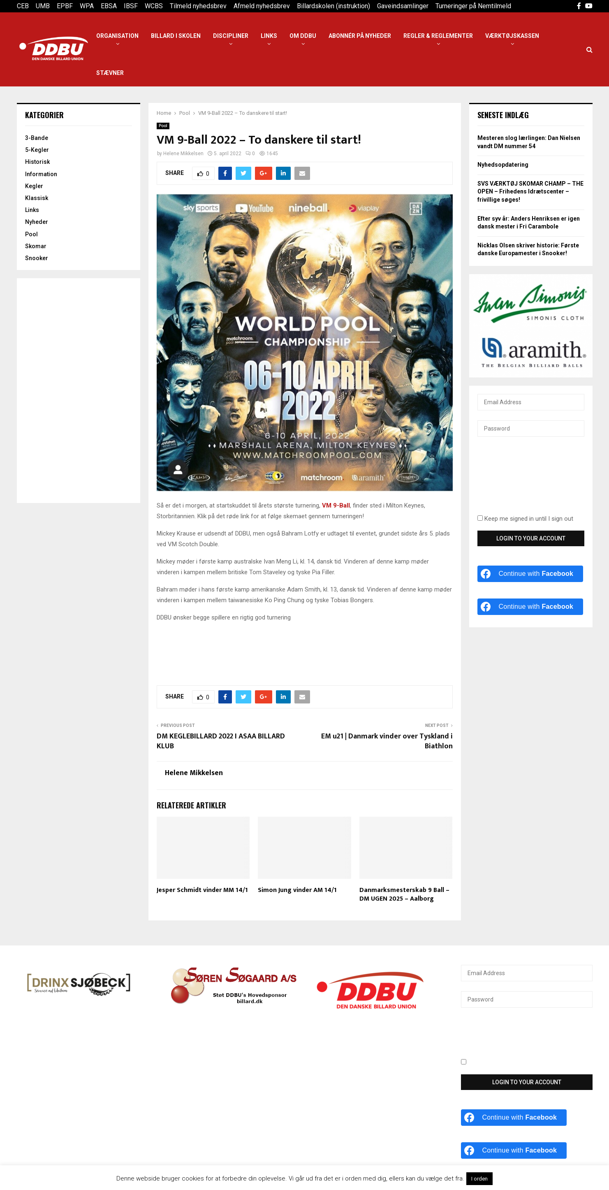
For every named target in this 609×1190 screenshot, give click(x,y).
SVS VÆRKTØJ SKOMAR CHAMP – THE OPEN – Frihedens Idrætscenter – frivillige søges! (530, 191)
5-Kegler (37, 150)
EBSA (109, 6)
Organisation (117, 36)
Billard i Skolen (176, 36)
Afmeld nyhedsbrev (262, 6)
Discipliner (230, 36)
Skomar (35, 246)
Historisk (37, 161)
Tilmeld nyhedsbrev (198, 6)
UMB (43, 6)
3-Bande (36, 138)
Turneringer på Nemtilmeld (473, 6)
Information (41, 174)
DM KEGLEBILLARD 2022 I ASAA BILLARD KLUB (221, 741)
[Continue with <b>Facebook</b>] (530, 574)
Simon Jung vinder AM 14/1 (297, 890)
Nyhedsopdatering (502, 164)
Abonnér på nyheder (360, 36)
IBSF (131, 6)
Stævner (110, 73)
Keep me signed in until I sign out (525, 518)
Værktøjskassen (512, 36)
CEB (23, 6)
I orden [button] (479, 1179)
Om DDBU (302, 36)
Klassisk (36, 198)
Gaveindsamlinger (402, 6)
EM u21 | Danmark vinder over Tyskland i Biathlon (387, 741)
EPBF (65, 6)
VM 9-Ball (336, 505)
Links (269, 36)
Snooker (36, 258)
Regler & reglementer (438, 36)
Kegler (34, 186)
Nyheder (36, 222)
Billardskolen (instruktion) (333, 6)
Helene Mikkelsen (183, 153)
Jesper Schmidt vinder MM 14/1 (202, 890)
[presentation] (511, 480)
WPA (87, 6)
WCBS (154, 6)
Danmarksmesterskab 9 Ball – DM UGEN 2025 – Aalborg (404, 894)
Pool (163, 125)
